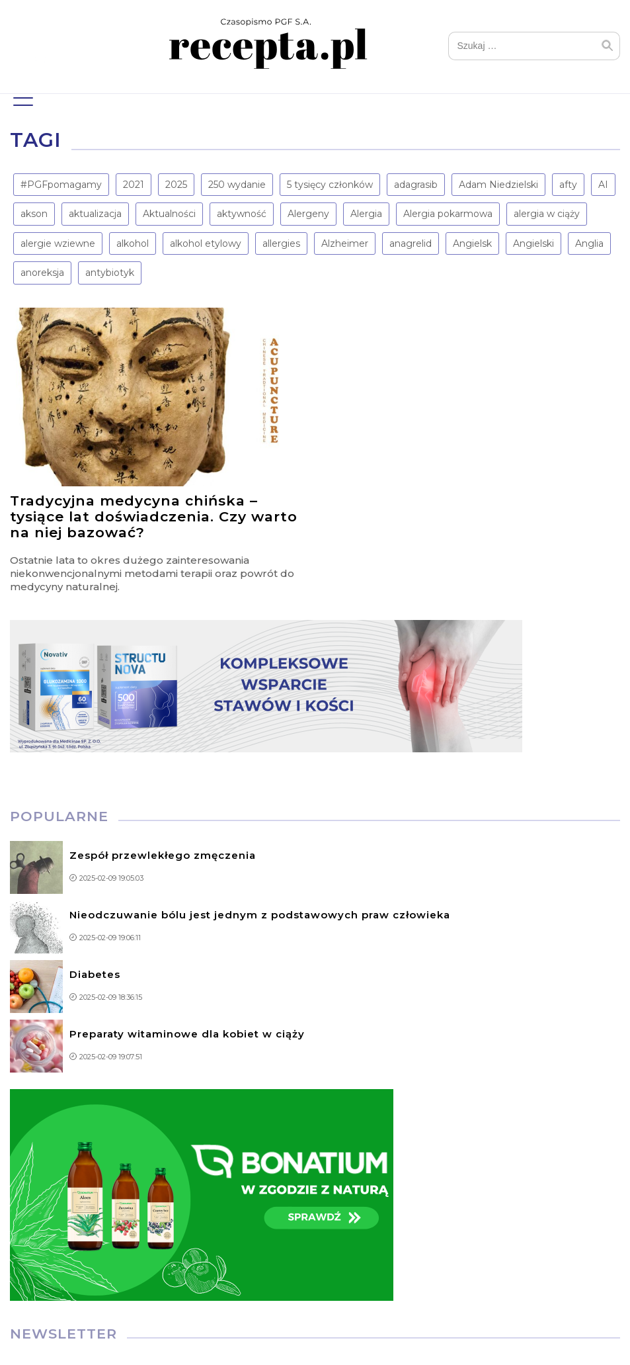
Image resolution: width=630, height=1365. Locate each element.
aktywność (241, 214)
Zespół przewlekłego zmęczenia (162, 855)
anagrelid (410, 243)
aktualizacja (95, 214)
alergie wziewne (57, 243)
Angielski (533, 243)
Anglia (589, 243)
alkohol (132, 243)
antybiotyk (109, 273)
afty (568, 185)
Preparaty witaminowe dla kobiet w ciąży (187, 1034)
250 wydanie (237, 185)
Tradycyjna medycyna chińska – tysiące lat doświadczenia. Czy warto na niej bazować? (153, 516)
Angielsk (472, 243)
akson (34, 214)
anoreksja (42, 273)
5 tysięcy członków (330, 185)
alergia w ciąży (547, 214)
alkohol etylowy (205, 243)
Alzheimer (344, 243)
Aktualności (169, 214)
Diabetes (94, 974)
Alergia (366, 214)
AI (603, 185)
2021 (133, 185)
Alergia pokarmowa (447, 214)
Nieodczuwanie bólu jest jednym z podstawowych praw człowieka (259, 914)
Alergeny (308, 214)
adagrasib (416, 185)
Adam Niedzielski (498, 185)
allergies (281, 243)
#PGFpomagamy (61, 185)
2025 (176, 185)
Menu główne (21, 95)
